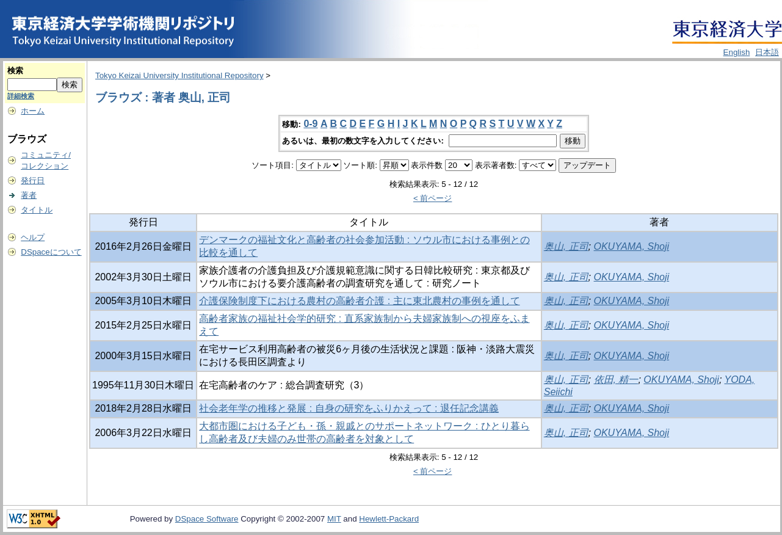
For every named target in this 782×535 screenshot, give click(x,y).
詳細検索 (20, 96)
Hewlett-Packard (389, 518)
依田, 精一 (616, 379)
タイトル (36, 209)
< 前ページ (432, 198)
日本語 (767, 52)
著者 (29, 195)
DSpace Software (207, 518)
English (736, 52)
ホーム (33, 110)
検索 (15, 70)
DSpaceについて (51, 252)
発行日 (33, 180)
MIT (334, 518)
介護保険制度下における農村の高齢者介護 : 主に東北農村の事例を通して (359, 301)
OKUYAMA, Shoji (632, 246)
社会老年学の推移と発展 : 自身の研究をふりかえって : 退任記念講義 (349, 408)
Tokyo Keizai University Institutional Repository (179, 75)
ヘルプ (33, 237)
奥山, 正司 (566, 246)
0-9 (310, 123)
